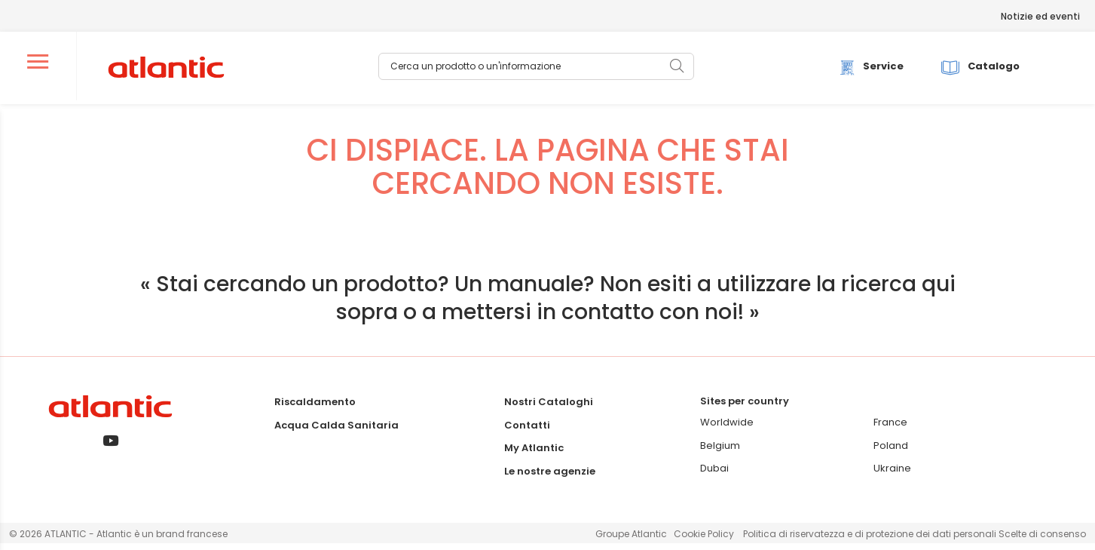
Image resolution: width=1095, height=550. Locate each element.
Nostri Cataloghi (548, 408)
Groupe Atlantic (631, 540)
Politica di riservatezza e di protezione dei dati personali (871, 540)
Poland (890, 452)
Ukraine (892, 475)
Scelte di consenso (1042, 540)
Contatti (527, 431)
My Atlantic (534, 454)
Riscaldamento (315, 408)
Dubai (714, 475)
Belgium (720, 452)
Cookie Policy (704, 540)
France (890, 429)
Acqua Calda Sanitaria (336, 431)
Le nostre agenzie (549, 478)
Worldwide (727, 429)
